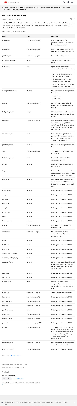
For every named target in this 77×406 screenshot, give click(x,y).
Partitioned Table (6, 10)
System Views (66, 7)
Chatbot (4, 385)
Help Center (5, 7)
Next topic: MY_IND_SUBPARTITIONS (13, 367)
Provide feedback (18, 378)
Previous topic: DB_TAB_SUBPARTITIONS (14, 364)
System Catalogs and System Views (50, 7)
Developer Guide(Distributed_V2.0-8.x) (28, 7)
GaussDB (12, 7)
